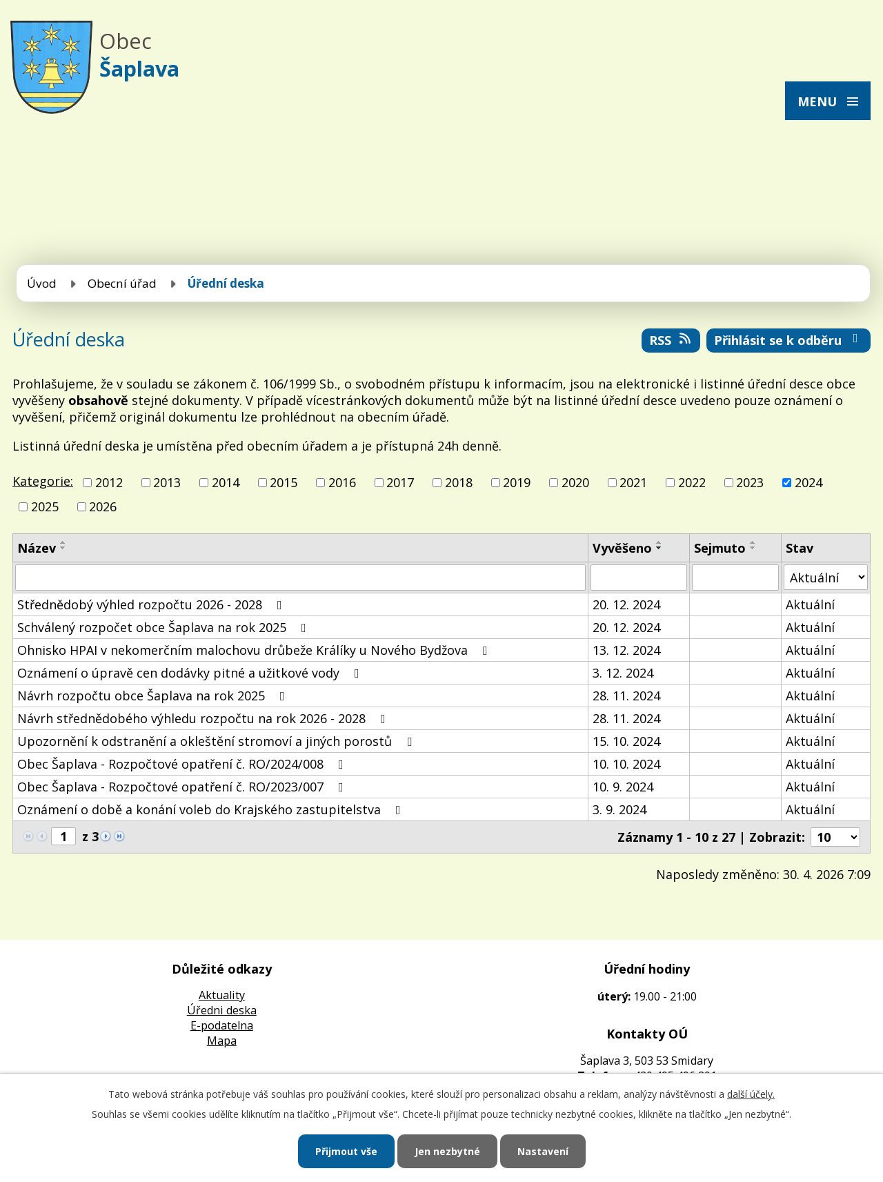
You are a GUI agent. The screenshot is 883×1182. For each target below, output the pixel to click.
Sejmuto (720, 548)
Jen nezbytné (447, 1151)
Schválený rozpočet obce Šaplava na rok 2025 (164, 627)
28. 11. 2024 (626, 695)
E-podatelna (221, 1025)
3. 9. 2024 (619, 809)
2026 (103, 506)
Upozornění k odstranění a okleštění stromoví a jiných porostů (217, 741)
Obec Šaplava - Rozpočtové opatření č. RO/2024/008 (183, 764)
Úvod (42, 283)
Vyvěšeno (622, 548)
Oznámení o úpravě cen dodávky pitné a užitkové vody (191, 672)
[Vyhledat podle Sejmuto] (735, 577)
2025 (45, 506)
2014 (225, 482)
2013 (167, 482)
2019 (516, 482)
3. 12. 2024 (623, 672)
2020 (575, 482)
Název (36, 548)
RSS (671, 340)
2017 (400, 482)
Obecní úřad (122, 283)
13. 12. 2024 (626, 650)
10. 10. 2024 (626, 764)
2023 (750, 482)
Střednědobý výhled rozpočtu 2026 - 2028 (152, 604)
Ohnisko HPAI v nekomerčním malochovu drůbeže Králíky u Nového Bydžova (255, 650)
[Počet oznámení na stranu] (835, 837)
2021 (633, 482)
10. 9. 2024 (623, 786)
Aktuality (222, 995)
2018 (459, 482)
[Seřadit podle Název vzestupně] (63, 542)
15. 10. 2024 (626, 741)
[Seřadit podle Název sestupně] (63, 548)
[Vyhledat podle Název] (300, 577)
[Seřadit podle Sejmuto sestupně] (753, 548)
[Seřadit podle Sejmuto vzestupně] (753, 542)
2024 (808, 482)
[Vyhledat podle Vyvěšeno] (638, 577)
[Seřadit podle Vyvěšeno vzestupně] (659, 542)
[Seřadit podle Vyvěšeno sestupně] (659, 548)
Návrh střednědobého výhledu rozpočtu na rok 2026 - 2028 (204, 718)
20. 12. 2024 (626, 604)
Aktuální (810, 604)
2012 (109, 482)
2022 (692, 482)
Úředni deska (222, 1010)
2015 (283, 482)
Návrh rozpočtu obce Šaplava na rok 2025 (153, 695)
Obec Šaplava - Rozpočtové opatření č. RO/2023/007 (183, 786)
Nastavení (542, 1151)
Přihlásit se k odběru (789, 340)
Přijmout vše (346, 1151)
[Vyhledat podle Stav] (826, 577)
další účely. (751, 1094)
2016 (342, 482)
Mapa (222, 1040)
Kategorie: (42, 481)
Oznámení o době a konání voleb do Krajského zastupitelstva (211, 809)
